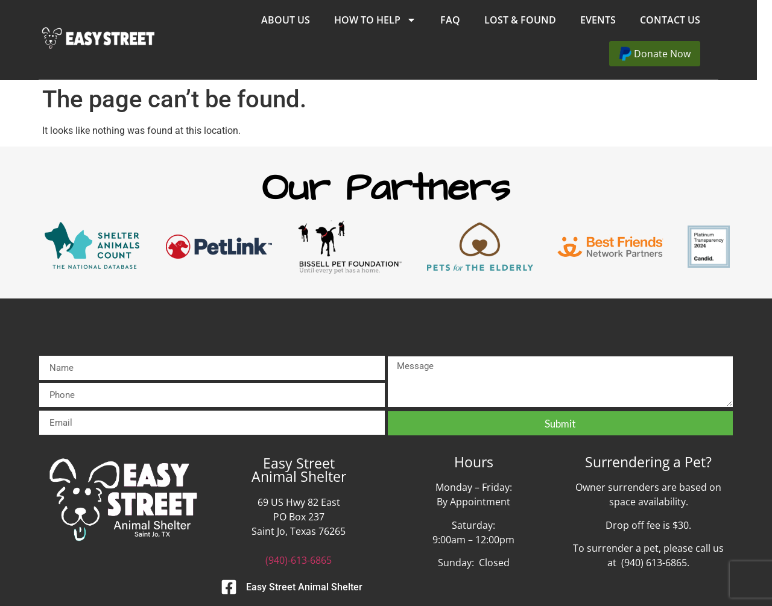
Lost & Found (535, 20)
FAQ (465, 20)
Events (613, 20)
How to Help (390, 20)
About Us (300, 20)
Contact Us (685, 20)
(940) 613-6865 (654, 562)
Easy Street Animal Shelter (304, 587)
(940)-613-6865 (298, 560)
